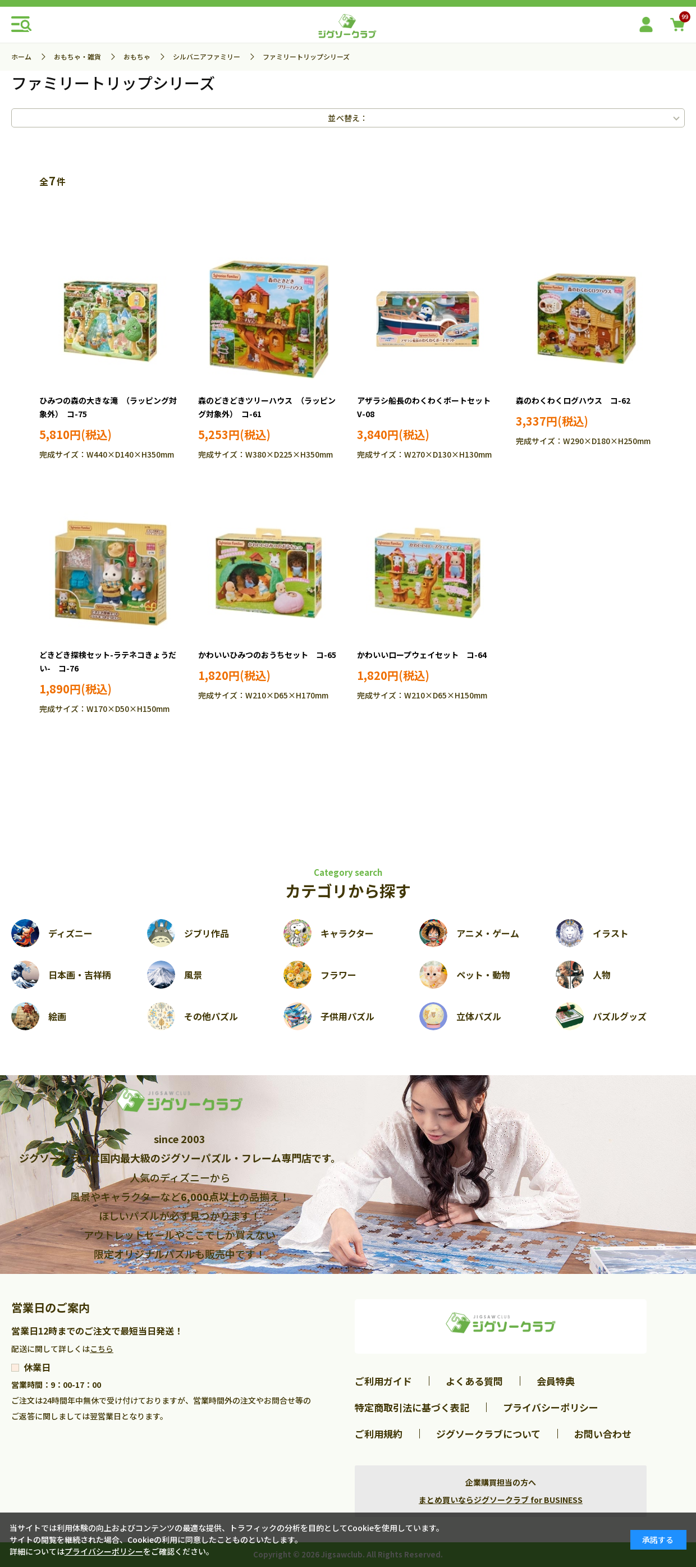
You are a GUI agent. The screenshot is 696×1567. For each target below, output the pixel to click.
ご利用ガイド (383, 1381)
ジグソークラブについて (488, 1434)
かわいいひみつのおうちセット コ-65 (267, 654)
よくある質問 (474, 1381)
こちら (101, 1348)
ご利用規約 (378, 1434)
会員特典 (556, 1381)
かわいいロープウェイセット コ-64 (422, 654)
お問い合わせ (602, 1434)
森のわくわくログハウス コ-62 (573, 400)
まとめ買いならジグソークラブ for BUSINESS (501, 1499)
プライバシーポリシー (550, 1407)
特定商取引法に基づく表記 (412, 1407)
